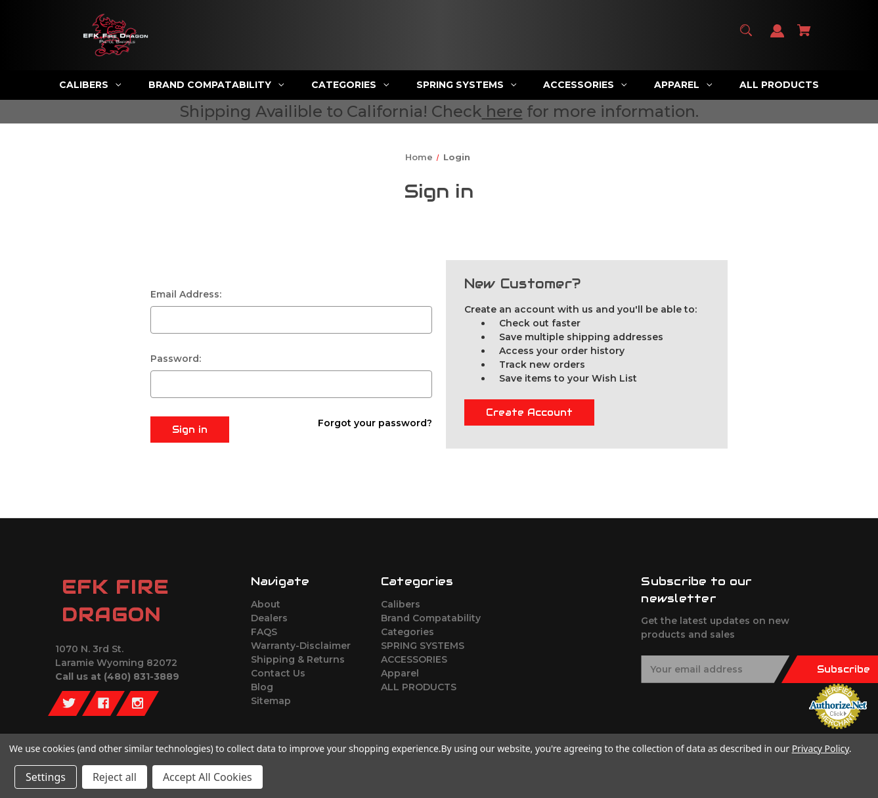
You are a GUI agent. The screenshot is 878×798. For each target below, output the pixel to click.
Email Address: (185, 294)
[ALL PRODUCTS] (779, 85)
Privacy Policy (820, 748)
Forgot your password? (375, 423)
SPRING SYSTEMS (422, 646)
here (504, 111)
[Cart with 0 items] (804, 36)
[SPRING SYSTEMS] (466, 85)
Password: (175, 359)
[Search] (746, 36)
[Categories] (349, 85)
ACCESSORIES (414, 659)
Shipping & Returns (298, 659)
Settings (46, 777)
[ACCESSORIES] (585, 85)
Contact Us (278, 673)
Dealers (269, 618)
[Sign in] (777, 37)
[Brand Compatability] (215, 85)
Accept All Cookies (207, 777)
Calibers (400, 604)
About (265, 604)
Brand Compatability (431, 618)
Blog (262, 687)
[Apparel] (683, 85)
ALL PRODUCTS (418, 687)
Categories (407, 632)
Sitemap (271, 701)
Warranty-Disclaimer (301, 646)
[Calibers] (90, 85)
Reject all (115, 777)
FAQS (264, 632)
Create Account (529, 412)
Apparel (400, 673)
